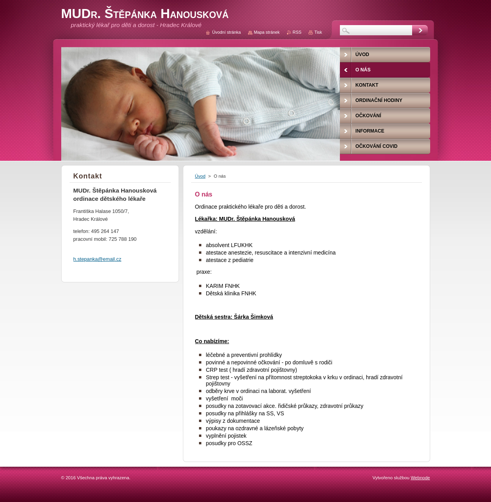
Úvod (200, 176)
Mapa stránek (267, 32)
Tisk (318, 32)
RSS (297, 32)
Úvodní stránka (226, 32)
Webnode (420, 477)
